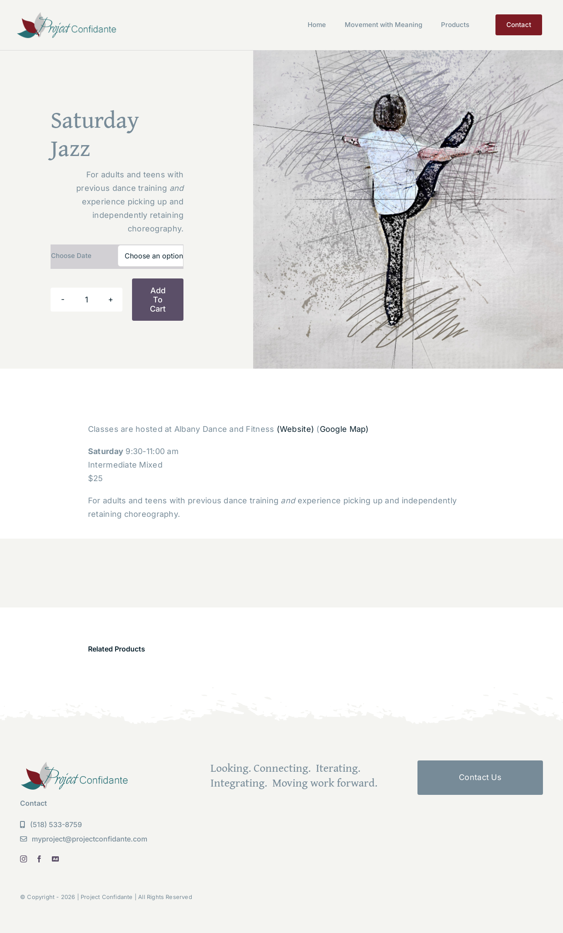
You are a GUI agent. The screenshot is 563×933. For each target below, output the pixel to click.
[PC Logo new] (67, 14)
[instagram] (23, 858)
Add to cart (158, 299)
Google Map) (344, 429)
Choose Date (71, 255)
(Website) (295, 429)
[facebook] (39, 858)
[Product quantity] (86, 300)
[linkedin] (55, 858)
